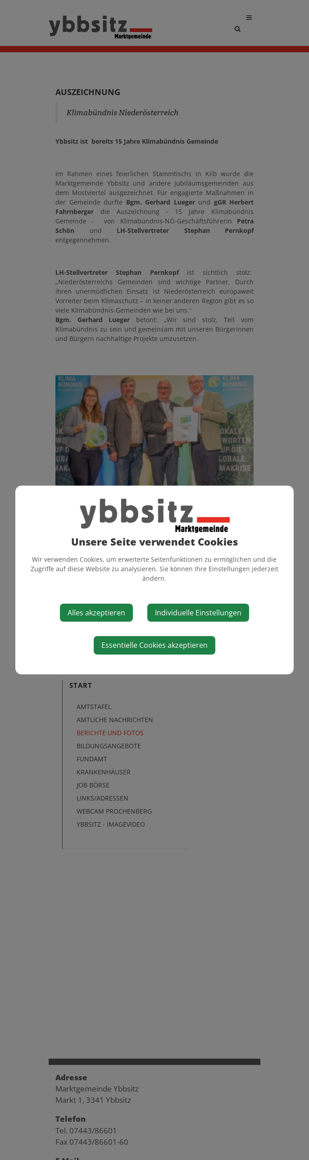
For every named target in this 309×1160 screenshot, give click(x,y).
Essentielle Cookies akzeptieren (154, 645)
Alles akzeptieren (96, 613)
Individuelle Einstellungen (198, 613)
